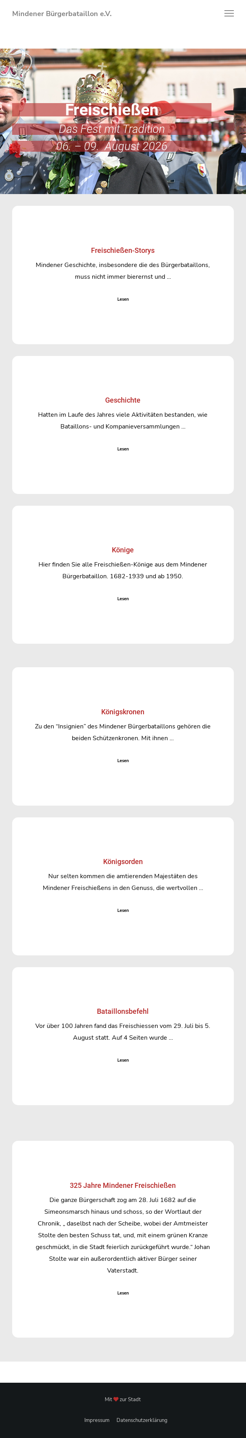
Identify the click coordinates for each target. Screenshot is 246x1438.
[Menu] (225, 13)
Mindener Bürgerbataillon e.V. (61, 13)
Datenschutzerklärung (142, 1420)
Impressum (96, 1420)
